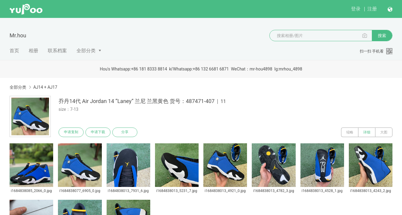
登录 (355, 9)
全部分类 (86, 50)
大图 (383, 132)
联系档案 (57, 50)
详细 (366, 132)
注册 (372, 9)
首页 (14, 50)
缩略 (349, 132)
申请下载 (98, 132)
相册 (33, 50)
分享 (124, 132)
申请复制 (71, 132)
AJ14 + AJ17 (45, 87)
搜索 (382, 35)
